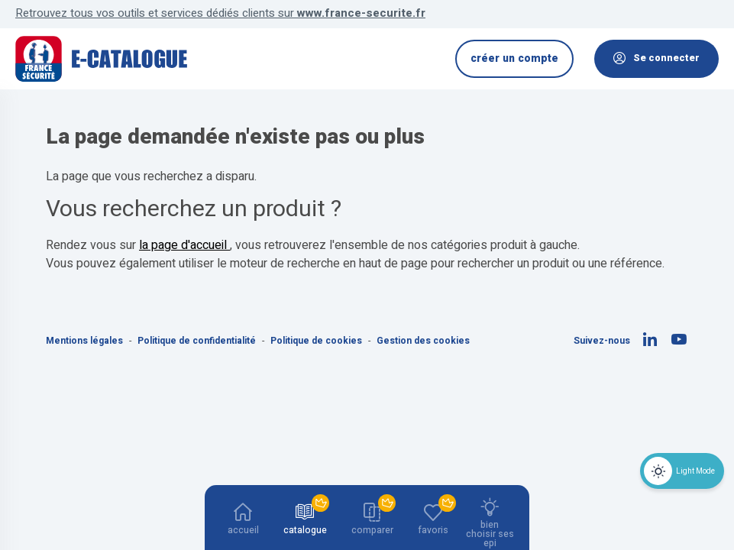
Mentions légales (85, 341)
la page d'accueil (184, 245)
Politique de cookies (317, 341)
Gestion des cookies (423, 341)
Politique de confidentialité (197, 341)
